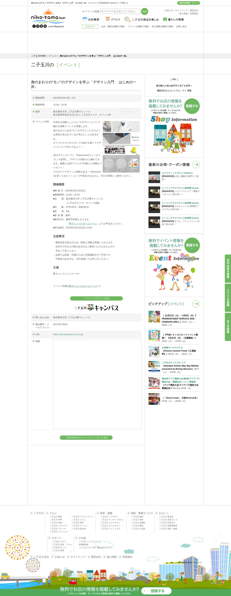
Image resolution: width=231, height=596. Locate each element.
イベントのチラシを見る (97, 298)
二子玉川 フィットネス (110, 529)
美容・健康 (106, 513)
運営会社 (96, 556)
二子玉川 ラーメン (80, 526)
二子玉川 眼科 (137, 526)
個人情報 (112, 556)
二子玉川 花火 (41, 556)
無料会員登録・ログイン (189, 3)
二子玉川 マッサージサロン (112, 520)
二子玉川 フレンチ (58, 529)
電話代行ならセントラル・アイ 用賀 (174, 90)
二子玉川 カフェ (79, 520)
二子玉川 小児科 (138, 529)
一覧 (196, 164)
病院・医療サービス (142, 513)
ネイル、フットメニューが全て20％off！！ (181, 221)
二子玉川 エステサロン (110, 523)
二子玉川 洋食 (56, 523)
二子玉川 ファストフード (82, 517)
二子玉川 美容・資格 (168, 529)
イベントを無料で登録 (138, 26)
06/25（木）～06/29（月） (179, 350)
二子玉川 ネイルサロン (110, 526)
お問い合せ (181, 26)
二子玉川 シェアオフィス (90, 541)
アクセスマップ (130, 112)
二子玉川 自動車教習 (168, 526)
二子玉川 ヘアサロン (109, 517)
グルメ (53, 513)
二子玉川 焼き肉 (79, 529)
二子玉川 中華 (56, 520)
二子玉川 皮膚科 (138, 523)
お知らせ (60, 556)
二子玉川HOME (38, 56)
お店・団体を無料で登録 (112, 26)
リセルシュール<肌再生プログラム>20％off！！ (181, 206)
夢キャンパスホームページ (83, 286)
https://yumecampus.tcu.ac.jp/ (68, 334)
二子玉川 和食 (56, 517)
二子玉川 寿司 (78, 523)
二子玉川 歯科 (137, 517)
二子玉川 (39, 513)
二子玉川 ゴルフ (59, 541)
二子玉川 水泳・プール (62, 544)
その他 (82, 538)
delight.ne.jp (197, 562)
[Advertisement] (115, 43)
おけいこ (164, 513)
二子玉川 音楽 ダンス (168, 520)
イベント (53, 56)
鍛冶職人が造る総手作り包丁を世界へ (174, 85)
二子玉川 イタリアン (59, 526)
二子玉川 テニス (59, 547)
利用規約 (127, 556)
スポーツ (56, 538)
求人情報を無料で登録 (162, 26)
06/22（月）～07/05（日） (180, 338)
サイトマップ (78, 556)
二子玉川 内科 (137, 520)
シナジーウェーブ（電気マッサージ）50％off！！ (181, 191)
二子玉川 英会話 (166, 517)
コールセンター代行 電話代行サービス (95, 547)
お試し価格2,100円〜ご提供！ (181, 176)
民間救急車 (83, 544)
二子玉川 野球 (58, 550)
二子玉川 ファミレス (59, 532)
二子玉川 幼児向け (167, 523)
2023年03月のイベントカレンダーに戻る (87, 437)
